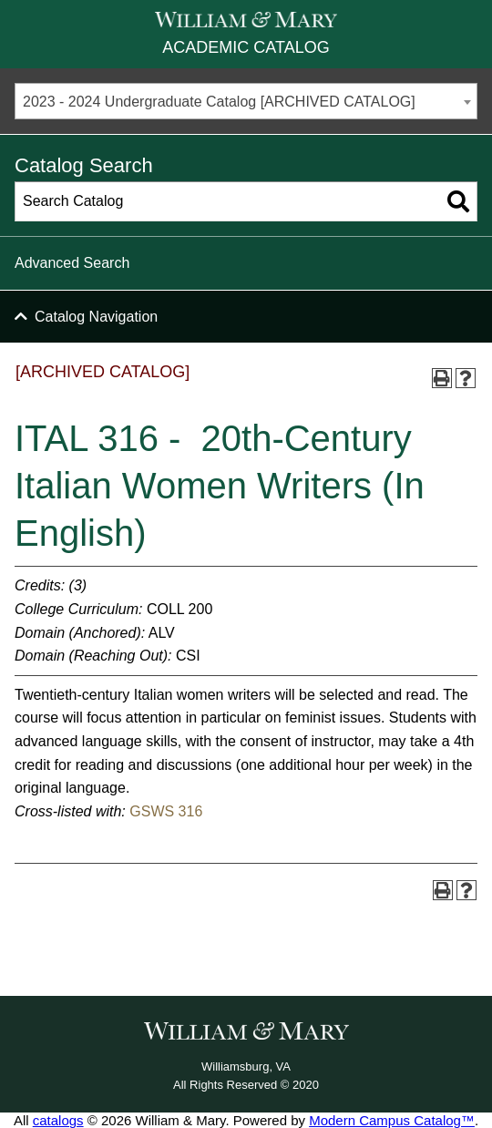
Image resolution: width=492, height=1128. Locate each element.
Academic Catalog (245, 47)
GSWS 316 (165, 811)
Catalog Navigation (96, 316)
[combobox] (246, 101)
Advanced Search (72, 263)
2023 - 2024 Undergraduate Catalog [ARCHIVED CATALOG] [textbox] (219, 101)
